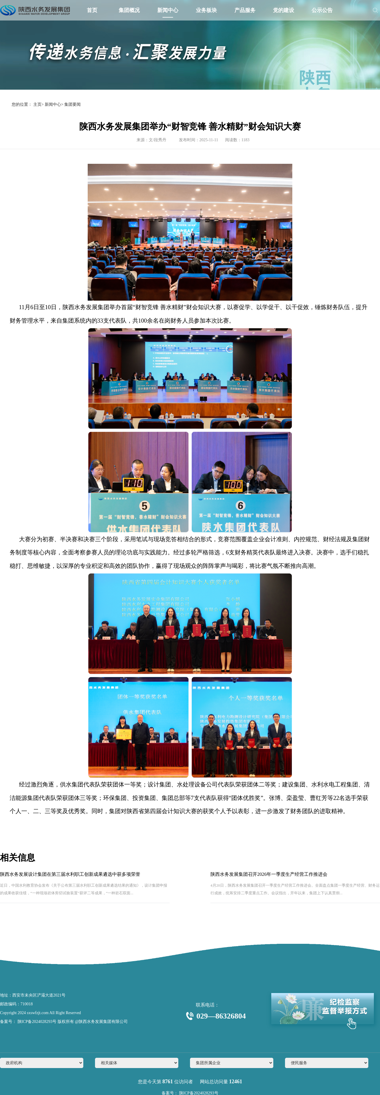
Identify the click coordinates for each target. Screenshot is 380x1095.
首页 (92, 10)
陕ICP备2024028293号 (36, 1021)
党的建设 (283, 10)
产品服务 (244, 10)
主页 (37, 104)
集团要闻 (72, 104)
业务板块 (206, 10)
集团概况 (129, 10)
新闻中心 (167, 10)
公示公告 (322, 10)
